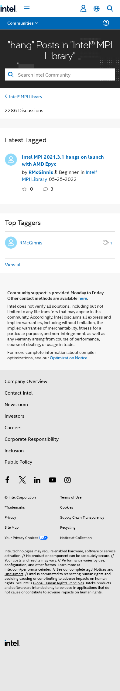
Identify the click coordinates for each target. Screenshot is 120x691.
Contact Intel (19, 392)
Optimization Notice (68, 357)
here (82, 298)
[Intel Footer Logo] (12, 642)
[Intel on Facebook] (7, 480)
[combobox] (60, 74)
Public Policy (18, 461)
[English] (96, 8)
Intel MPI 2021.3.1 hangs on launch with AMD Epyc (63, 160)
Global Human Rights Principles (58, 583)
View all (13, 264)
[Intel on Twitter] (22, 480)
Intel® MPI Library (25, 96)
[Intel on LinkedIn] (37, 480)
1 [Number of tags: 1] (111, 242)
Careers (13, 427)
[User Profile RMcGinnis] (11, 159)
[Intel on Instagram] (67, 480)
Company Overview (26, 381)
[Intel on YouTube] (52, 480)
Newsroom (16, 404)
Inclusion (14, 450)
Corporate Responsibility (32, 438)
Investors (14, 415)
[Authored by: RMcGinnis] (43, 172)
